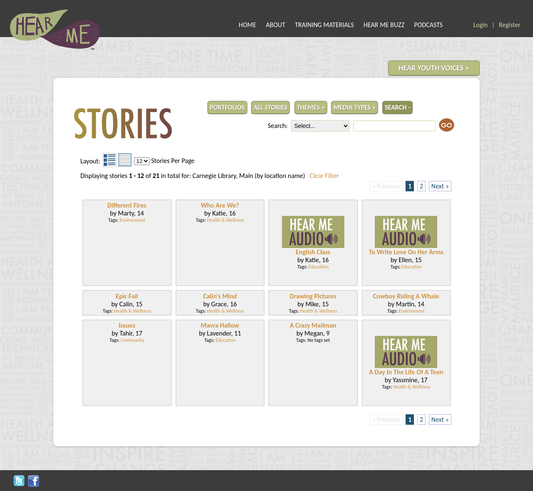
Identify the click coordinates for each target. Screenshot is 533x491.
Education (319, 267)
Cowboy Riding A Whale (406, 296)
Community (132, 340)
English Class (313, 252)
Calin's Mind (220, 296)
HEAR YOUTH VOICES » (434, 68)
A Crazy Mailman (313, 325)
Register (510, 25)
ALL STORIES (270, 107)
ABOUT (276, 25)
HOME (247, 25)
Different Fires (127, 205)
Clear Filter (324, 176)
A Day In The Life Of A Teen (406, 372)
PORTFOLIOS (227, 107)
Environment (133, 220)
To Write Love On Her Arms (406, 252)
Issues (127, 325)
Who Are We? (220, 205)
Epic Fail (127, 296)
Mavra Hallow (220, 325)
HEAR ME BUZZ (384, 25)
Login (480, 25)
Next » (440, 186)
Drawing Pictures (313, 296)
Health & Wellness (225, 220)
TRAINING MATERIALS (324, 25)
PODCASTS (428, 25)
